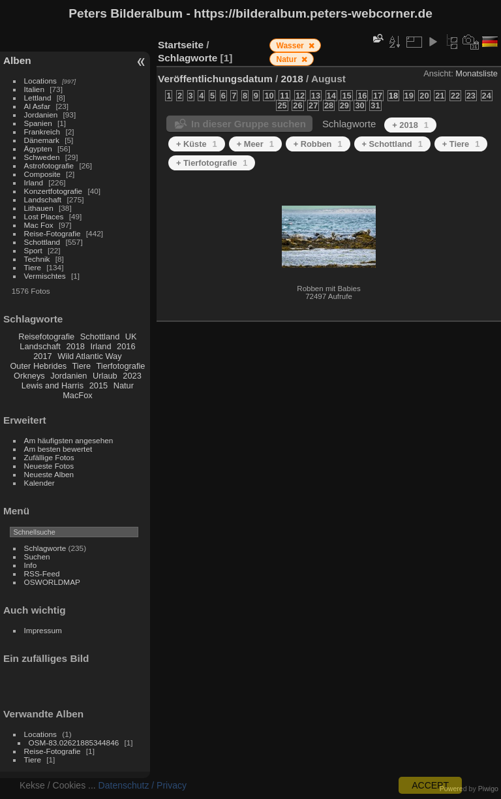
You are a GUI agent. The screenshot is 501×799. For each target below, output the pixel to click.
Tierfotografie (121, 366)
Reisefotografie (46, 336)
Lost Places (44, 216)
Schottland (42, 242)
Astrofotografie (49, 165)
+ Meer (255, 144)
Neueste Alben (49, 474)
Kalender (39, 482)
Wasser (292, 45)
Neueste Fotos (49, 466)
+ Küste (196, 144)
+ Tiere (461, 144)
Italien (34, 89)
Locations (40, 80)
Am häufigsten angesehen (69, 440)
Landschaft (43, 199)
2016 (126, 346)
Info (30, 565)
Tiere (32, 267)
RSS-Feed (42, 573)
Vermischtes (45, 276)
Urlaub (105, 376)
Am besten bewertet (58, 449)
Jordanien (41, 114)
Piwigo (488, 788)
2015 (98, 385)
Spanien (38, 123)
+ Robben (318, 144)
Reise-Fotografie (52, 233)
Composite (42, 174)
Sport (33, 250)
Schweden (42, 157)
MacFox (78, 395)
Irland (33, 182)
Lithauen (38, 208)
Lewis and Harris (53, 385)
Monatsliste (476, 73)
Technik (37, 259)
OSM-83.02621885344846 (74, 742)
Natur (124, 385)
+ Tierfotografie (211, 163)
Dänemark (41, 140)
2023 (132, 376)
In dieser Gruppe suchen (248, 123)
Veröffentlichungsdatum (215, 78)
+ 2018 (410, 125)
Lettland (38, 97)
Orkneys (29, 376)
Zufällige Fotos (49, 457)
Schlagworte (45, 548)
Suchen (37, 556)
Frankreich (42, 131)
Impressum (43, 630)
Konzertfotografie (53, 191)
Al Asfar (37, 106)
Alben (17, 60)
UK (131, 336)
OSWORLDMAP (52, 582)
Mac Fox (38, 225)
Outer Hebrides (38, 366)
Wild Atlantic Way (89, 356)
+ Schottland (392, 144)
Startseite (181, 44)
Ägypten (38, 148)
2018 (75, 346)
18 (393, 96)
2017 (42, 356)
